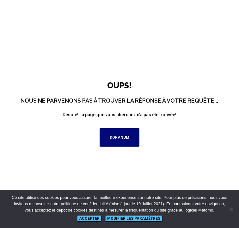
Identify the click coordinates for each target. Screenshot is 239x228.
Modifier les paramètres (133, 218)
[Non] (231, 209)
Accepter (89, 218)
